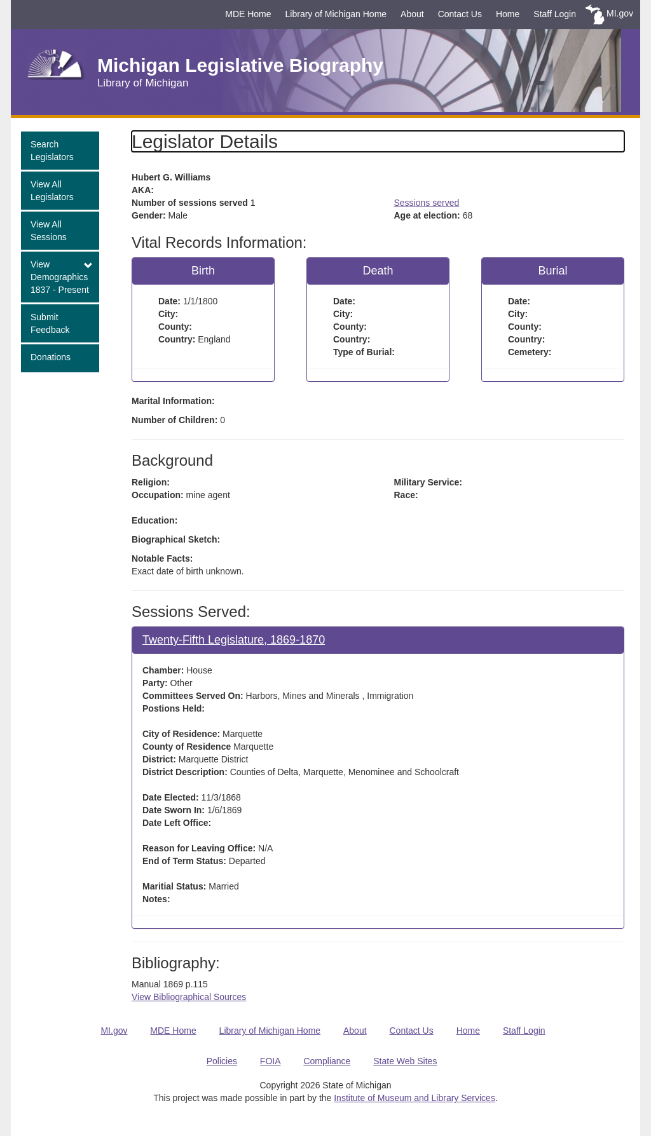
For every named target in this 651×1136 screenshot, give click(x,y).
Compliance (326, 1061)
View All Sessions (49, 230)
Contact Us (460, 14)
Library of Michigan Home (336, 14)
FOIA (270, 1061)
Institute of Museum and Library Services (414, 1098)
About (412, 14)
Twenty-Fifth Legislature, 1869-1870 (233, 639)
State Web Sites (405, 1061)
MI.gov (619, 13)
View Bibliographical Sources (189, 997)
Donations (51, 357)
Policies (222, 1061)
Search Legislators (52, 150)
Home (507, 14)
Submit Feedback (50, 323)
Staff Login (554, 14)
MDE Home (248, 14)
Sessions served (427, 203)
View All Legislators (52, 190)
